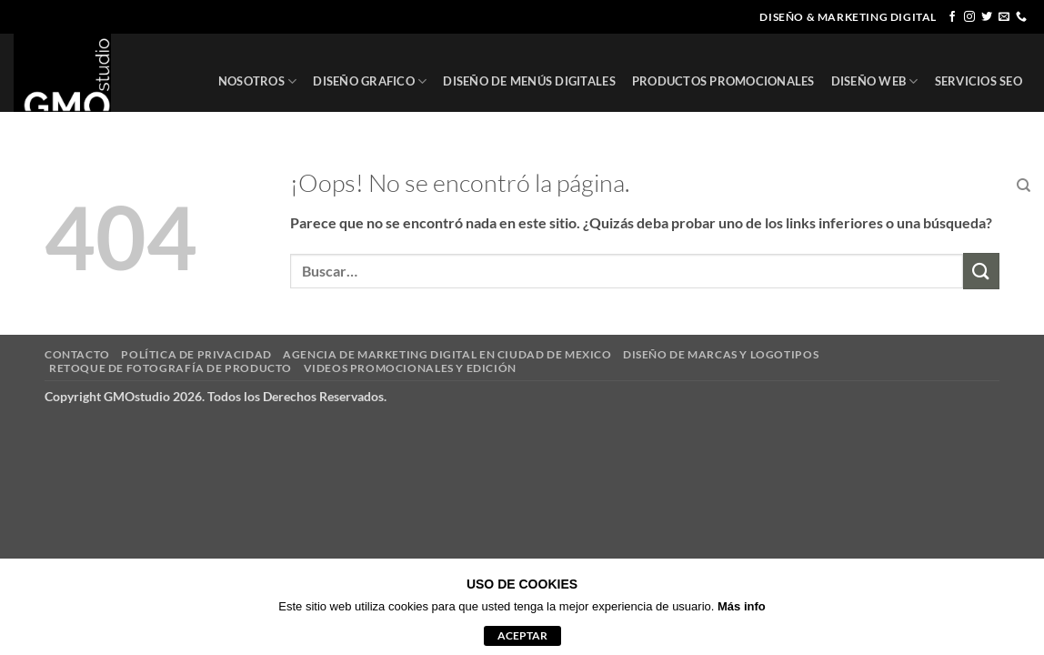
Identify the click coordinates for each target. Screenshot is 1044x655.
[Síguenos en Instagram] (969, 17)
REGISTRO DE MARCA (776, 186)
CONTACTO (966, 185)
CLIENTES (889, 185)
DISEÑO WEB (875, 81)
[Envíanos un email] (1004, 17)
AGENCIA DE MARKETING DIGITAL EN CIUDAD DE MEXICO (447, 354)
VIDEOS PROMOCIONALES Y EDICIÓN (410, 368)
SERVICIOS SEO (978, 81)
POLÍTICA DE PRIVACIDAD (196, 354)
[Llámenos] (1021, 17)
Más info (742, 606)
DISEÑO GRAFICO (370, 81)
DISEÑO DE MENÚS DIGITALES (529, 81)
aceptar (522, 635)
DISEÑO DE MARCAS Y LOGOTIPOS (720, 354)
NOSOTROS (257, 81)
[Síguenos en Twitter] (986, 17)
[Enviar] (981, 270)
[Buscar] (1023, 185)
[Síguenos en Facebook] (952, 17)
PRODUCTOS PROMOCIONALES (723, 81)
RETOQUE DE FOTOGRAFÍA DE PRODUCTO (170, 368)
